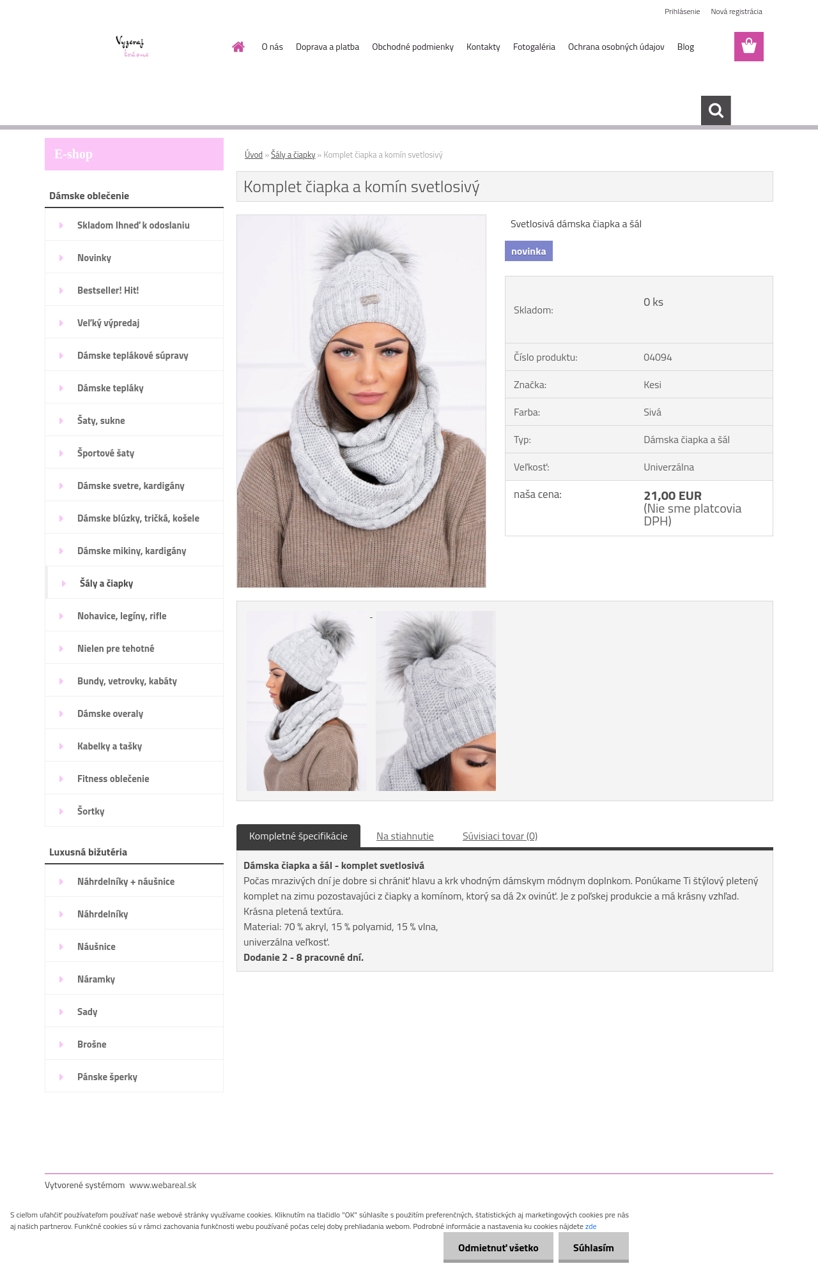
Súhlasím (592, 1247)
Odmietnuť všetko (494, 1247)
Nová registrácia (736, 11)
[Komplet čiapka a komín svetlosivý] (361, 220)
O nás (272, 46)
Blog (685, 46)
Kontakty (483, 46)
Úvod (254, 154)
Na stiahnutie (405, 835)
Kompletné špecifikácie (298, 835)
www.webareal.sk (163, 1184)
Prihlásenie (682, 11)
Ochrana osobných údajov (616, 46)
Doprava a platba (327, 46)
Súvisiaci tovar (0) (500, 835)
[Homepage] (237, 46)
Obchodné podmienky (413, 46)
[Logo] (132, 47)
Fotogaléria (534, 46)
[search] (715, 110)
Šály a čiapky (293, 154)
